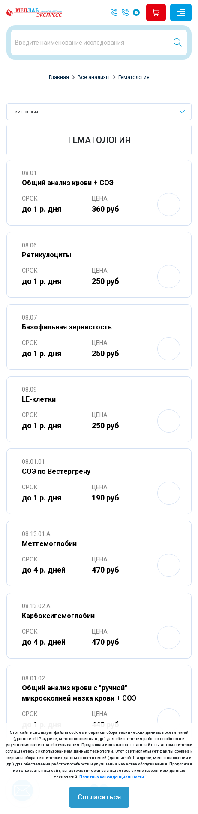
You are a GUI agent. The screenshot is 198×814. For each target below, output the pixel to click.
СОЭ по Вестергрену (56, 471)
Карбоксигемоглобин (58, 616)
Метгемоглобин (49, 544)
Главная (59, 77)
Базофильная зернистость (67, 327)
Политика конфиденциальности (111, 776)
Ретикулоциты (47, 255)
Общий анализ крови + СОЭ (68, 183)
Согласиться (99, 797)
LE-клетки (39, 399)
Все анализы (94, 77)
